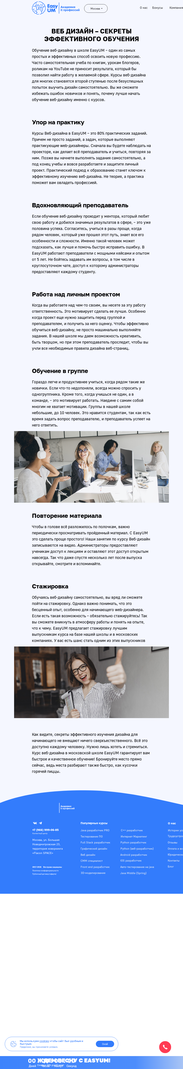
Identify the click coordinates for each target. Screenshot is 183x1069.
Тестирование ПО (92, 836)
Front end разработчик (95, 866)
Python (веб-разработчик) (137, 848)
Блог (171, 866)
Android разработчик (133, 854)
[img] (44, 807)
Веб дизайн (88, 854)
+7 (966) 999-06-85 (45, 829)
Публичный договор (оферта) (44, 874)
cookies (44, 1041)
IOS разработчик (131, 860)
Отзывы (172, 842)
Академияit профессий (68, 807)
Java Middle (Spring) (133, 873)
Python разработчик (133, 842)
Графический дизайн (94, 848)
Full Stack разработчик (95, 842)
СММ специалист (92, 860)
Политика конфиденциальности (45, 870)
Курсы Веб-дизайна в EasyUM (59, 133)
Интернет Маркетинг (134, 836)
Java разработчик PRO (95, 830)
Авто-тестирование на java (137, 866)
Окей (105, 1044)
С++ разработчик (132, 830)
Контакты (174, 860)
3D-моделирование (93, 872)
